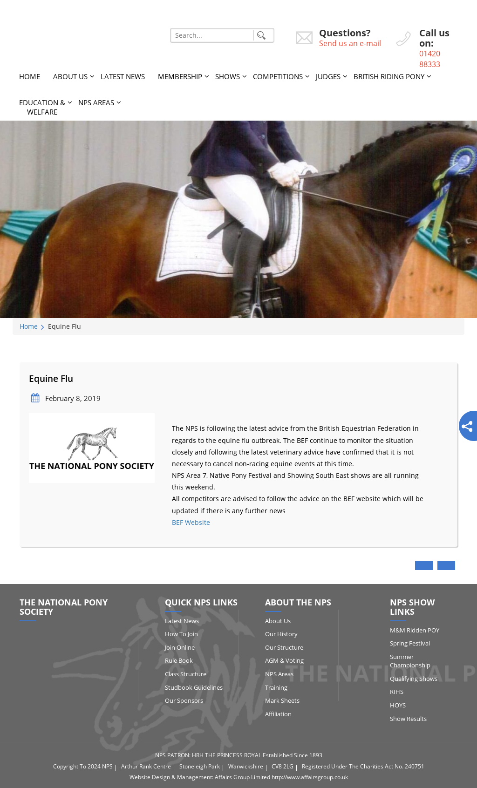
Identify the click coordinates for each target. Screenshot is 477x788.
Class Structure (185, 674)
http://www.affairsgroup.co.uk (310, 777)
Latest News (123, 76)
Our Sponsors (184, 700)
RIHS (396, 691)
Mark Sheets (282, 700)
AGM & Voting (284, 660)
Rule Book (179, 660)
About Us (70, 76)
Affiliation (278, 714)
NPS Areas (96, 102)
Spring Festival (410, 643)
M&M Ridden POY (414, 630)
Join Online (180, 647)
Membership (180, 76)
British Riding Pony (389, 76)
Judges (328, 76)
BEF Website (191, 522)
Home (29, 76)
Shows (227, 76)
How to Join (181, 634)
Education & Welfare (42, 107)
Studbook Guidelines (194, 687)
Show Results (408, 718)
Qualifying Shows (413, 678)
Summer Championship (410, 661)
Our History (281, 634)
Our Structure (284, 647)
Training (276, 687)
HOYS (398, 705)
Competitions (278, 76)
